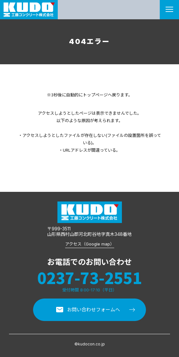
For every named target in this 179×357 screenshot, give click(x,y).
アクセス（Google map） (89, 243)
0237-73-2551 (89, 277)
